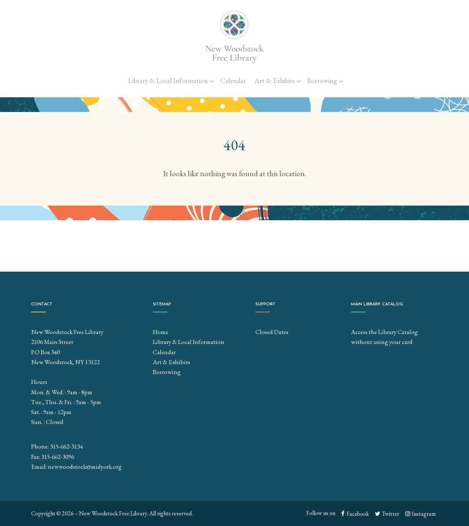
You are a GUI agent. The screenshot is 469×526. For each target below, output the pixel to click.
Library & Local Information (168, 80)
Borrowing (322, 80)
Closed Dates (271, 332)
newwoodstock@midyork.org (85, 466)
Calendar (233, 80)
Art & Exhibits (275, 80)
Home (160, 332)
